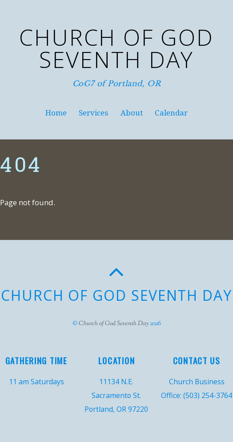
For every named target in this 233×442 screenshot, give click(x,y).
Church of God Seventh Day (114, 323)
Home (56, 112)
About (132, 112)
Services (93, 112)
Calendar (171, 112)
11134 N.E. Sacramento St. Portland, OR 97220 (116, 395)
